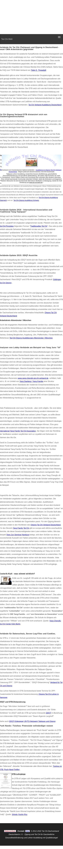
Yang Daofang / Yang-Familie (31, 381)
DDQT (48, 713)
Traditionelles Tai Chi (38, 226)
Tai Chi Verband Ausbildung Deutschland (44, 105)
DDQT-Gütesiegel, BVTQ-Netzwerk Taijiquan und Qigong (32, 721)
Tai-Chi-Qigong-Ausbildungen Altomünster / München (31, 338)
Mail (27, 831)
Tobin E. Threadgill (38, 70)
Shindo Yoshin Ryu (19, 814)
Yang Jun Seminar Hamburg (17, 535)
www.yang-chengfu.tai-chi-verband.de (33, 378)
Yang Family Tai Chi (21, 528)
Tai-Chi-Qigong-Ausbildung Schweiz (26, 200)
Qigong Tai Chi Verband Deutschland (46, 525)
